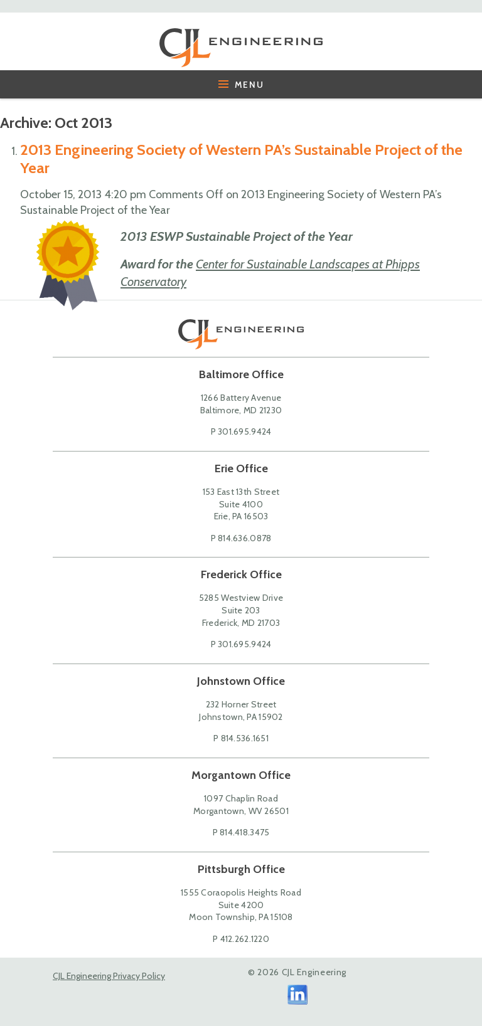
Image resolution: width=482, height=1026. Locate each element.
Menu (241, 84)
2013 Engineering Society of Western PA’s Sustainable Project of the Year (241, 158)
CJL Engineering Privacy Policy (109, 975)
